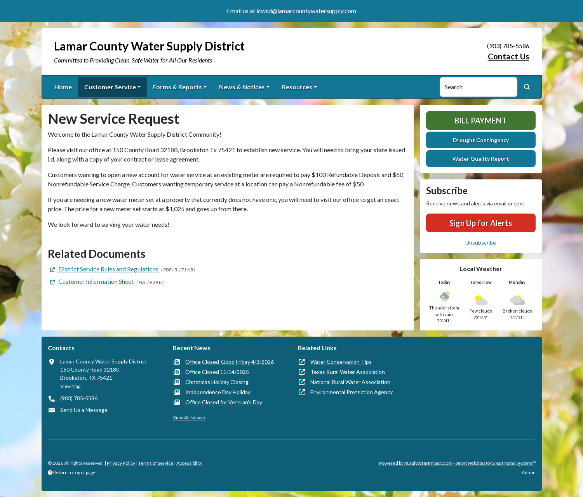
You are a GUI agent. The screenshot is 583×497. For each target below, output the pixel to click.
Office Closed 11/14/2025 (217, 371)
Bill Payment (480, 120)
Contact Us (508, 56)
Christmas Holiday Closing (217, 382)
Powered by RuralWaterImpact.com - (457, 463)
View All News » (189, 418)
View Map (70, 386)
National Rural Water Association (350, 382)
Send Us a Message (84, 410)
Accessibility (189, 463)
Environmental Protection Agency (351, 392)
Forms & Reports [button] (177, 86)
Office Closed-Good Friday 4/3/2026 (229, 361)
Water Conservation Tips (341, 361)
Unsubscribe (480, 242)
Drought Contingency (481, 140)
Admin (529, 472)
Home (63, 86)
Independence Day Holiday (218, 392)
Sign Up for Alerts (480, 223)
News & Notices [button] (242, 86)
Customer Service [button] (110, 86)
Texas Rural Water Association (347, 371)
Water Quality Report (480, 158)
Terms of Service (155, 463)
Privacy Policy (121, 463)
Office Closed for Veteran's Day (223, 402)
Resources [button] (297, 86)
